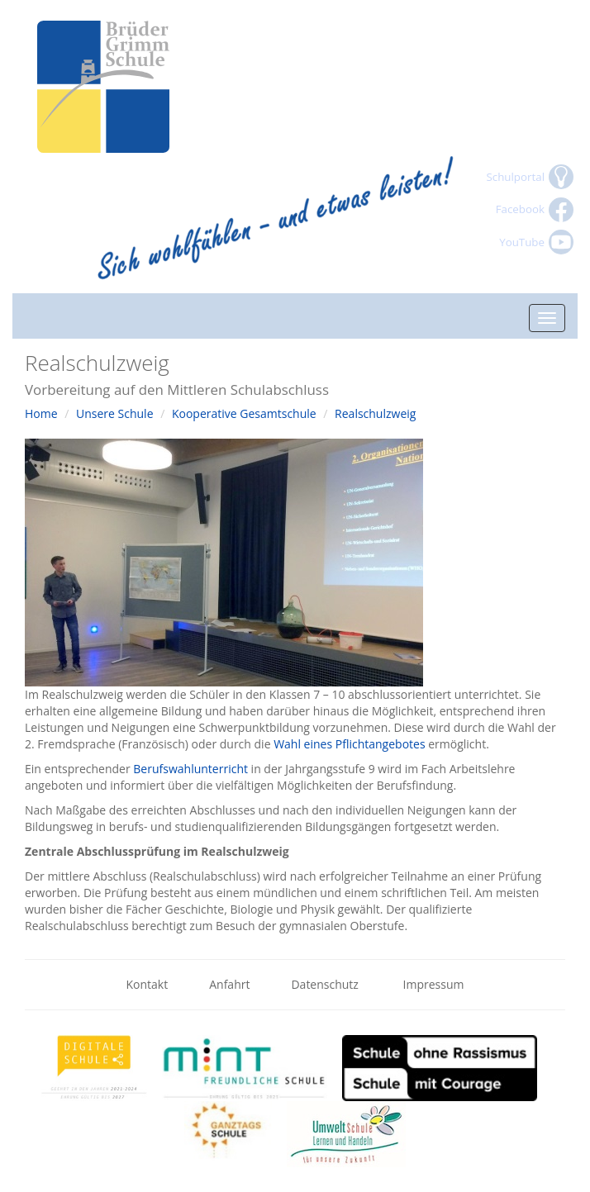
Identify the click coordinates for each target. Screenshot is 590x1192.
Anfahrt (229, 984)
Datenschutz (326, 984)
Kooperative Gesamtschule (244, 413)
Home (41, 413)
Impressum (433, 984)
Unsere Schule (115, 413)
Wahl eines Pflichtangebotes (351, 744)
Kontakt (147, 984)
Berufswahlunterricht (190, 768)
